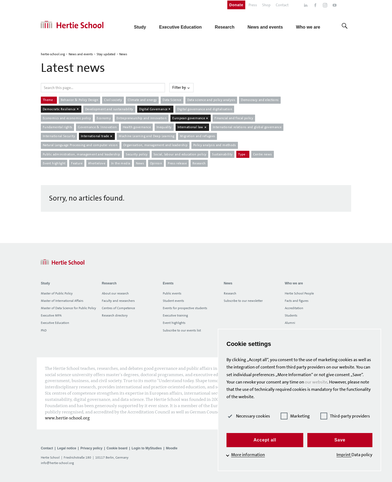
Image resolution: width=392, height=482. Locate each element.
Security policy (137, 154)
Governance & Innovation (97, 127)
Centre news (262, 154)
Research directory (115, 315)
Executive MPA (51, 315)
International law (192, 127)
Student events (173, 301)
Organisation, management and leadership (155, 145)
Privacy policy (91, 448)
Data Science (172, 100)
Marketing (295, 416)
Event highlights (174, 323)
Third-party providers (345, 416)
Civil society (113, 100)
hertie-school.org (53, 54)
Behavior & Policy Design (80, 100)
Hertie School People (299, 293)
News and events (81, 54)
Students (291, 315)
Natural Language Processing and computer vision (80, 145)
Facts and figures (296, 301)
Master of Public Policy (57, 293)
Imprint (343, 455)
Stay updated (106, 54)
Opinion (156, 163)
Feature (76, 163)
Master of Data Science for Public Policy (68, 308)
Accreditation (294, 308)
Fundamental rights (57, 127)
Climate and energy (142, 100)
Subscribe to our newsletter (243, 301)
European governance (190, 118)
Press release (177, 163)
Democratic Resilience (61, 109)
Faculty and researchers (118, 301)
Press (253, 4)
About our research (115, 293)
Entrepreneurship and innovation (142, 118)
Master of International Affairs (62, 301)
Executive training (175, 315)
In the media (120, 163)
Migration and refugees (197, 136)
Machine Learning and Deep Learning (146, 136)
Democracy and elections (259, 100)
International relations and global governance (247, 127)
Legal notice (66, 448)
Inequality (164, 127)
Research (199, 163)
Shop (266, 4)
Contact (282, 4)
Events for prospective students (185, 308)
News (123, 54)
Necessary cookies (248, 416)
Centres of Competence (118, 308)
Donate (236, 5)
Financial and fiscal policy (234, 118)
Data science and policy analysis (211, 100)
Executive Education (55, 323)
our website (316, 382)
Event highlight (54, 163)
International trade (97, 136)
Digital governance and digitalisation (204, 109)
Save (339, 440)
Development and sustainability (109, 109)
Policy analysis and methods (214, 145)
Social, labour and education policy (180, 154)
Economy (104, 118)
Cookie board (116, 448)
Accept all (264, 440)
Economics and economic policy (67, 118)
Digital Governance (155, 109)
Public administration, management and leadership (81, 154)
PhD (44, 330)
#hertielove (96, 163)
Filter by (181, 87)
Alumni (290, 323)
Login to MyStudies (147, 448)
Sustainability (222, 154)
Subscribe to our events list (182, 330)
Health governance (137, 127)
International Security (59, 136)
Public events (172, 293)
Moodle (171, 448)
